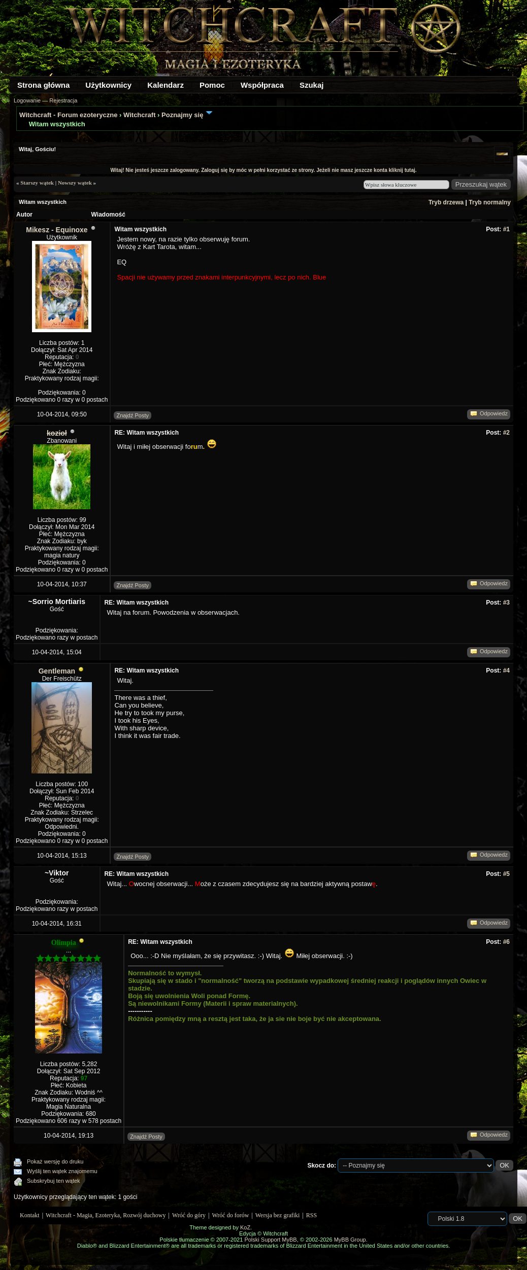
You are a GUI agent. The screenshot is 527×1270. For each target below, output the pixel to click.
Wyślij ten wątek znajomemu (62, 1171)
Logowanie (27, 100)
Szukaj (312, 85)
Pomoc (212, 85)
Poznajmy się (182, 115)
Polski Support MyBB (270, 1240)
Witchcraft (139, 115)
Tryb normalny (490, 202)
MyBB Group (350, 1240)
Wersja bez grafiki (277, 1215)
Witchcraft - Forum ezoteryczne (68, 115)
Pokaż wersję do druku (55, 1161)
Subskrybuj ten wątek (53, 1181)
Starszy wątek (37, 183)
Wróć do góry (189, 1215)
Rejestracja (63, 100)
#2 (506, 432)
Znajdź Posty (132, 415)
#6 (506, 941)
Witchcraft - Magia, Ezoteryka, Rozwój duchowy (106, 1215)
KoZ (245, 1227)
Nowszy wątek (75, 183)
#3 (506, 602)
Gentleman (57, 671)
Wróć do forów (230, 1215)
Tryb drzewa (446, 202)
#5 (506, 873)
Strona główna (43, 85)
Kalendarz (165, 85)
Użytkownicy (108, 85)
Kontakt (30, 1215)
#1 (506, 229)
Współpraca (262, 85)
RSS (311, 1215)
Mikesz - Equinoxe (56, 230)
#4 (506, 670)
